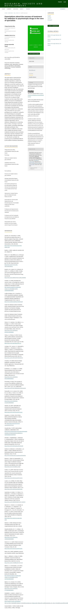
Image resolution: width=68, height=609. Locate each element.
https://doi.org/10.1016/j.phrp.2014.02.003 (14, 446)
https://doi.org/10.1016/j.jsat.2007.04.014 (13, 478)
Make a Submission (53, 25)
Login (64, 1)
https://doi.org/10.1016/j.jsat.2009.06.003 (13, 489)
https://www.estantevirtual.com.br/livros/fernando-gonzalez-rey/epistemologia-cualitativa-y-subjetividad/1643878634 (16, 433)
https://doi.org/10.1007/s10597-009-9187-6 (14, 357)
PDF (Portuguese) (34, 53)
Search (28, 8)
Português (50, 20)
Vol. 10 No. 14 (17, 12)
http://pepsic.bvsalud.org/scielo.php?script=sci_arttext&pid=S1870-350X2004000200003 (13, 289)
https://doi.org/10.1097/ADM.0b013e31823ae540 (15, 388)
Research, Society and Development (24, 5)
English (49, 16)
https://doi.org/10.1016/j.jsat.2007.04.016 (13, 412)
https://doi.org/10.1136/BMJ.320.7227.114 (14, 562)
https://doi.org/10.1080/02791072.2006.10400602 (15, 277)
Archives (15, 8)
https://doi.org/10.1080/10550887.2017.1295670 (15, 502)
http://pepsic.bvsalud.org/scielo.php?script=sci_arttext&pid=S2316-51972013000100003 (13, 577)
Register (60, 1)
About (21, 8)
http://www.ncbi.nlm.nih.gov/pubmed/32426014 (15, 455)
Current (9, 8)
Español (49, 18)
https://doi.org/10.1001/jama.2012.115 (13, 343)
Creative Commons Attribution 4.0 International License (36, 95)
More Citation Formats (33, 168)
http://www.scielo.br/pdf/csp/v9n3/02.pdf (14, 301)
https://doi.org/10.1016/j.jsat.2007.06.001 (13, 548)
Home (3, 8)
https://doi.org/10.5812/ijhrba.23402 (12, 466)
